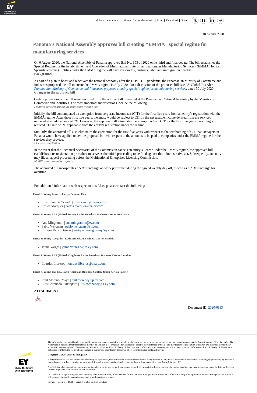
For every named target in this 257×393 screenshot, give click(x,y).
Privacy (51, 381)
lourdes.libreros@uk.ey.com (86, 263)
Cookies (61, 381)
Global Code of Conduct (95, 381)
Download (172, 20)
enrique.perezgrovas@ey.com (94, 230)
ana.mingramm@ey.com (82, 222)
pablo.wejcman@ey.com (82, 226)
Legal (78, 381)
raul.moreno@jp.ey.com (88, 280)
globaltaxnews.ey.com (108, 20)
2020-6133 (215, 307)
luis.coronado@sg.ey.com (97, 284)
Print (159, 20)
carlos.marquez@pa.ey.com (84, 206)
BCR (70, 381)
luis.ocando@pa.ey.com (90, 202)
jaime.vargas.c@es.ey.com (80, 247)
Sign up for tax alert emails (139, 20)
